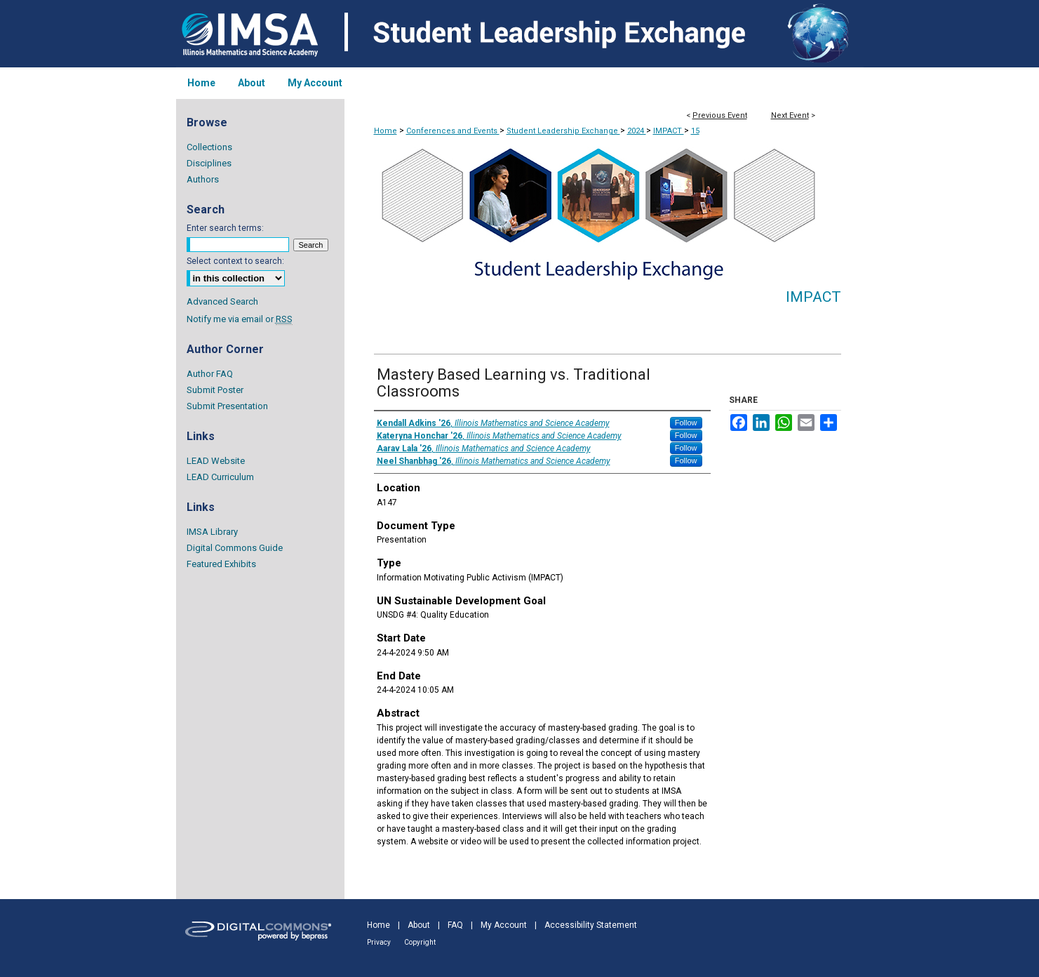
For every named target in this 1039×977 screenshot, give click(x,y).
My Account (504, 925)
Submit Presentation (227, 406)
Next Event (790, 115)
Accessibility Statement (590, 925)
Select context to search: (235, 261)
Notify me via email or (240, 319)
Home (385, 130)
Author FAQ (210, 373)
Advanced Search (222, 301)
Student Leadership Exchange (563, 130)
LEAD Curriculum (220, 477)
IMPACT (668, 130)
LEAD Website (216, 461)
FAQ (455, 925)
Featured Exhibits (221, 564)
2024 (636, 130)
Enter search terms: (225, 228)
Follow (686, 422)
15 (695, 130)
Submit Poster (215, 390)
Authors (203, 179)
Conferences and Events (453, 130)
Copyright (420, 942)
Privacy (379, 942)
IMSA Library (212, 531)
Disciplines (209, 163)
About (419, 925)
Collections (209, 147)
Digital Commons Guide (235, 548)
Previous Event (719, 115)
